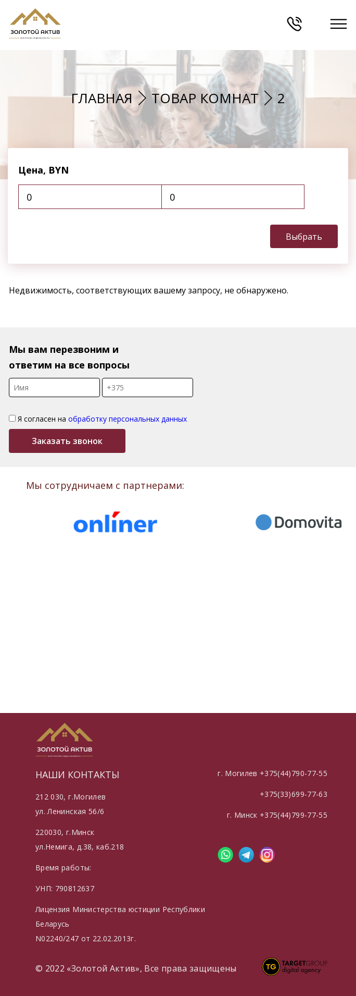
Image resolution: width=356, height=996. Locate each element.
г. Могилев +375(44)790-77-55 (272, 773)
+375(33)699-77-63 (293, 794)
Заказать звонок (67, 441)
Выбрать (304, 236)
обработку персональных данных (127, 419)
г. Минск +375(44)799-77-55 (277, 815)
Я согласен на (98, 419)
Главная (102, 98)
